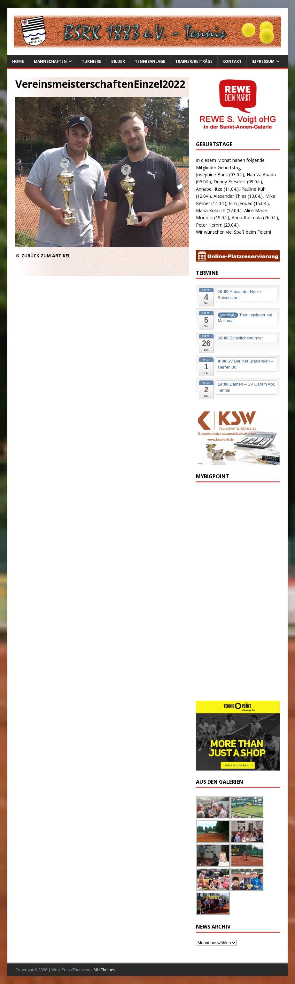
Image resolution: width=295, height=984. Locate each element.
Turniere (91, 61)
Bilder (118, 61)
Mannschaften (50, 61)
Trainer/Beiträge (194, 61)
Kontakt (232, 61)
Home (18, 61)
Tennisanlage (150, 61)
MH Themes (104, 969)
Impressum (263, 61)
